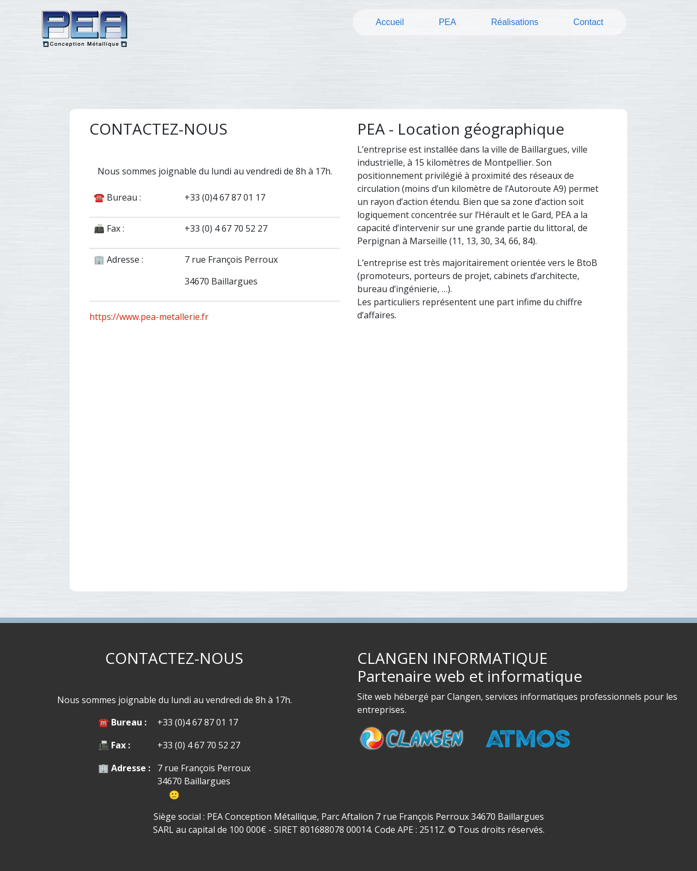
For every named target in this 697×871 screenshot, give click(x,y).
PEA (447, 22)
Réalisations (515, 22)
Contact (588, 22)
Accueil (390, 22)
